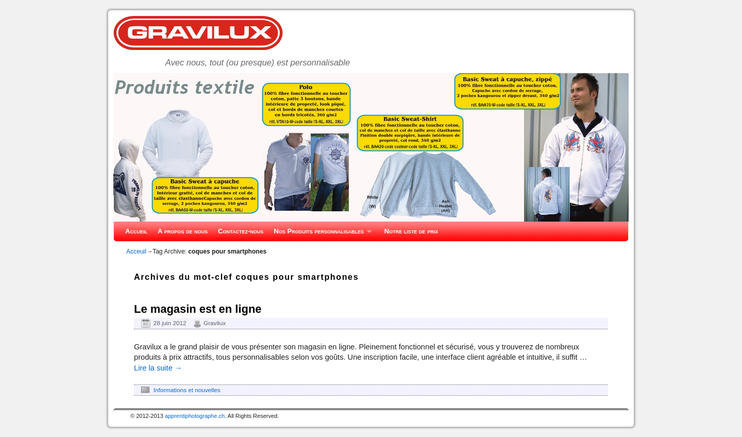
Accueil (136, 231)
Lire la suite (158, 368)
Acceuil (136, 251)
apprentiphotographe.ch (195, 416)
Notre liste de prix (411, 231)
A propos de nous (183, 231)
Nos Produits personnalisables (319, 234)
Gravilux (215, 323)
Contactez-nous (240, 231)
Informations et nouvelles (187, 389)
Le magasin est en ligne (197, 308)
